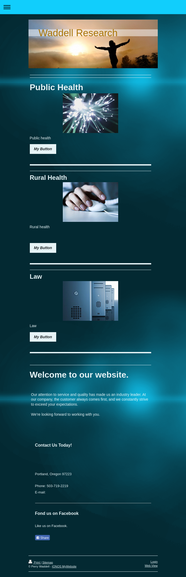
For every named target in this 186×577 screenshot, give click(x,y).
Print (34, 562)
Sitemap (47, 562)
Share (42, 538)
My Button (43, 149)
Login (154, 561)
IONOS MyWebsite (64, 566)
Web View (151, 565)
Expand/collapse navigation (93, 7)
